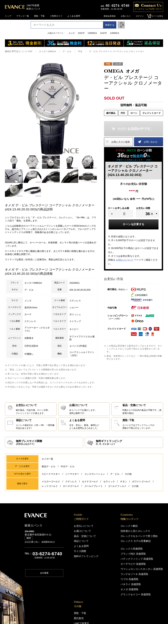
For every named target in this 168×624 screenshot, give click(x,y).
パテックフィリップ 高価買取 (113, 557)
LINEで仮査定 (145, 535)
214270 (103, 33)
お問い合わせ (151, 141)
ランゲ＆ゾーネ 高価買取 (111, 571)
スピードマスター (51, 477)
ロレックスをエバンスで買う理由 (115, 535)
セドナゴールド (90, 484)
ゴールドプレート (93, 487)
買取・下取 (39, 16)
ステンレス (71, 484)
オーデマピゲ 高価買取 (110, 562)
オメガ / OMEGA (45, 51)
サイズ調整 (79, 550)
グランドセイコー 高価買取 (112, 590)
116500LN (114, 33)
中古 (76, 51)
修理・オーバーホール (149, 540)
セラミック (109, 484)
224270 (81, 33)
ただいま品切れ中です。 (135, 128)
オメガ (72, 33)
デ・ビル (63, 51)
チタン (123, 484)
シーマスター (72, 477)
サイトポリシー (146, 577)
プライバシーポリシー (149, 572)
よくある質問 (73, 16)
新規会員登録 (108, 16)
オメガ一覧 (47, 464)
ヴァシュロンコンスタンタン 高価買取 (117, 567)
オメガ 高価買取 (106, 586)
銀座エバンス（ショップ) (151, 548)
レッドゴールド (50, 487)
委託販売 (143, 531)
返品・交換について (83, 535)
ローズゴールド (71, 487)
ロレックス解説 (106, 526)
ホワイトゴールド (141, 484)
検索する (106, 25)
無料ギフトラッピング (84, 554)
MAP (29, 540)
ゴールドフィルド (117, 487)
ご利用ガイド (56, 16)
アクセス (143, 552)
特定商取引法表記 (147, 581)
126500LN (92, 33)
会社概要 (44, 574)
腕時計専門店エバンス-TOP (17, 51)
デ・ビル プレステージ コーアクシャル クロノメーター (110, 51)
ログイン (138, 16)
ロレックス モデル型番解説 (112, 540)
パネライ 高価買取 (107, 581)
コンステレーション (94, 477)
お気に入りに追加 (120, 141)
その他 (128, 477)
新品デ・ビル (48, 471)
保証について (80, 540)
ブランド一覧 (22, 16)
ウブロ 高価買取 (106, 576)
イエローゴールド (51, 484)
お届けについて (81, 531)
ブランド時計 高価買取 (110, 552)
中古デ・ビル (67, 471)
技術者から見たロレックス (111, 531)
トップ (8, 16)
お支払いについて (124, 260)
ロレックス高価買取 (108, 548)
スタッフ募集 (145, 564)
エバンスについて (147, 560)
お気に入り (124, 16)
